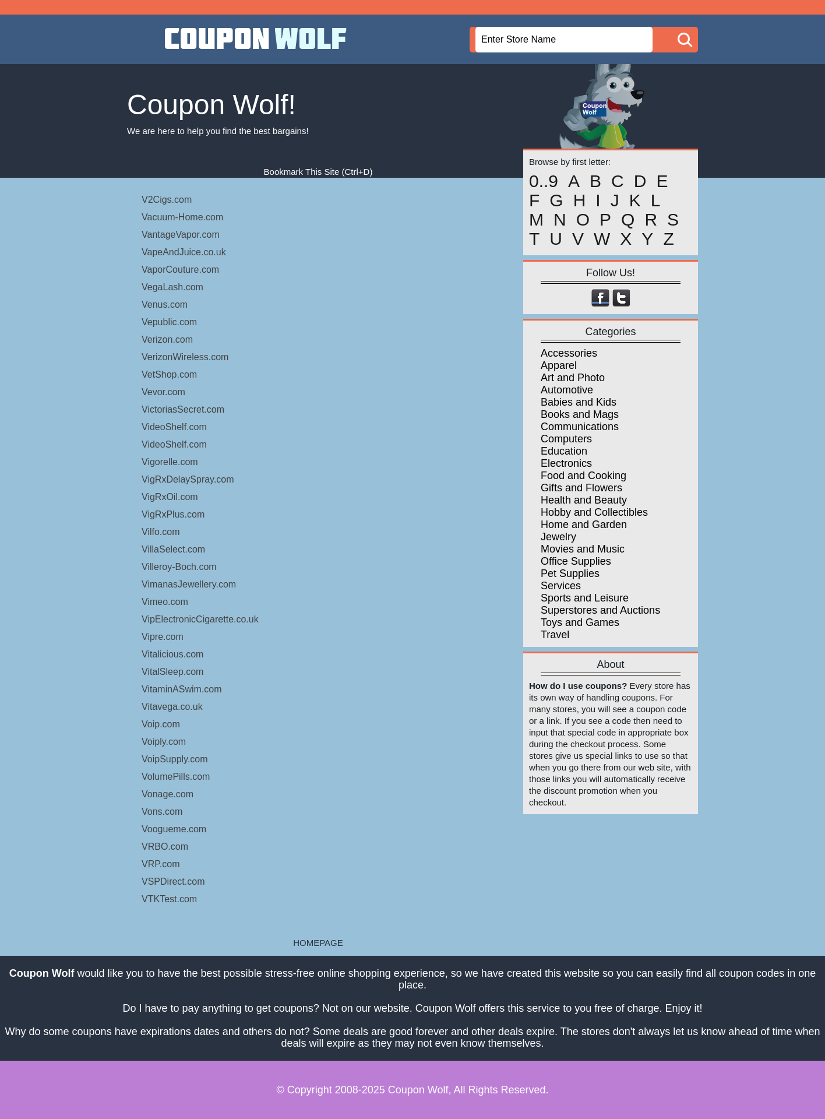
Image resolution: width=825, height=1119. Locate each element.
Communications (580, 426)
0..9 (543, 181)
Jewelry (558, 537)
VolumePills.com (176, 777)
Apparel (559, 365)
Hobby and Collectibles (594, 512)
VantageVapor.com (181, 235)
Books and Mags (580, 414)
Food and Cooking (583, 475)
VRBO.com (165, 846)
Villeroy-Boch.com (179, 567)
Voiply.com (164, 742)
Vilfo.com (161, 532)
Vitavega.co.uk (172, 707)
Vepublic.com (169, 322)
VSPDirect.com (173, 881)
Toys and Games (580, 622)
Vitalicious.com (172, 654)
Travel (555, 635)
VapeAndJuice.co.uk (184, 252)
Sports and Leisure (585, 598)
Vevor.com (163, 392)
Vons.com (162, 812)
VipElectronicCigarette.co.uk (200, 619)
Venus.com (165, 304)
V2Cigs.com (167, 200)
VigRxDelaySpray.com (188, 479)
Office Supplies (576, 561)
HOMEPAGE (318, 943)
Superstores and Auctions (600, 610)
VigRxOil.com (170, 497)
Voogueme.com (174, 829)
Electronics (566, 463)
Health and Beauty (584, 500)
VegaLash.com (172, 287)
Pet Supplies (570, 573)
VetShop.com (169, 374)
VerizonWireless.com (185, 357)
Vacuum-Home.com (182, 217)
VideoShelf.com (174, 427)
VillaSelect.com (173, 549)
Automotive (567, 390)
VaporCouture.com (180, 270)
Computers (566, 439)
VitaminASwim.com (182, 689)
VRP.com (161, 864)
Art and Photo (573, 377)
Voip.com (161, 724)
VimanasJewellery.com (189, 584)
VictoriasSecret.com (183, 409)
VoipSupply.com (175, 759)
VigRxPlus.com (173, 514)
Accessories (569, 353)
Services (561, 586)
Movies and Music (583, 549)
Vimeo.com (165, 602)
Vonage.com (167, 794)
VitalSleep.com (172, 672)
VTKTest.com (169, 899)
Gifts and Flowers (581, 488)
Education (564, 451)
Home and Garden (584, 524)
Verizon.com (167, 339)
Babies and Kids (578, 402)
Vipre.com (163, 637)
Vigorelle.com (170, 462)
